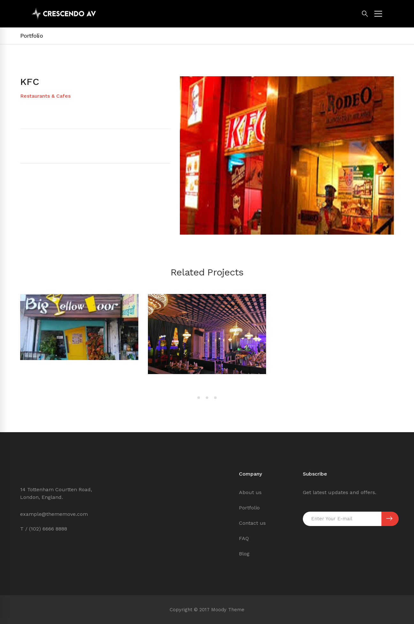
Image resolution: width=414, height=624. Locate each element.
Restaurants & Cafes (45, 96)
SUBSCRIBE (389, 519)
